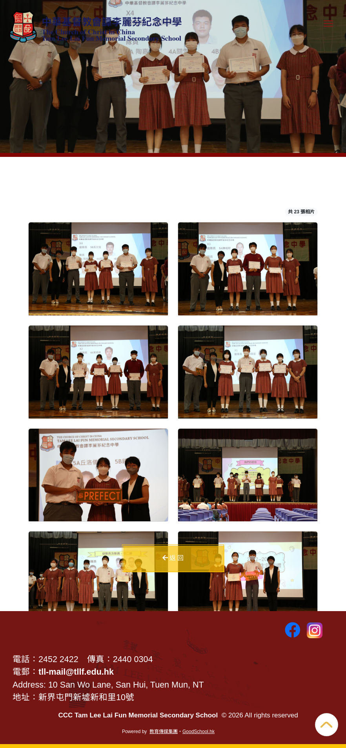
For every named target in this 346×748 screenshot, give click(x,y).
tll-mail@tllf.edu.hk (76, 672)
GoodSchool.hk (198, 731)
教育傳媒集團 (163, 731)
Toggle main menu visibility (330, 27)
